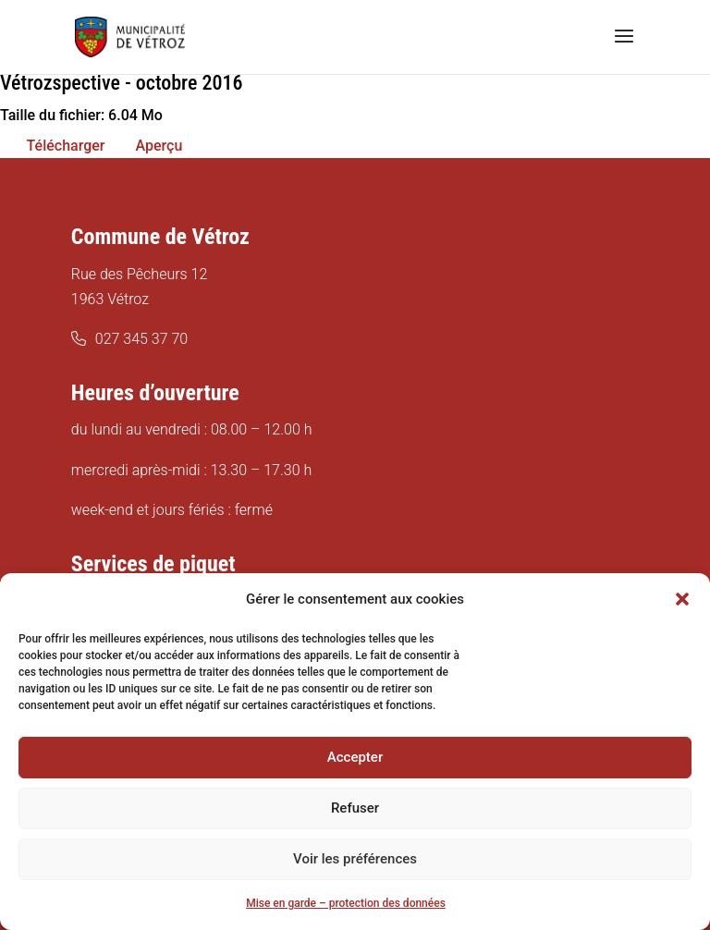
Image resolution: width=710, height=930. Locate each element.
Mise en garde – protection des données (346, 903)
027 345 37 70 (141, 339)
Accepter (355, 757)
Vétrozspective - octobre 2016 (121, 82)
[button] (682, 599)
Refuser (355, 808)
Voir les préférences (355, 858)
